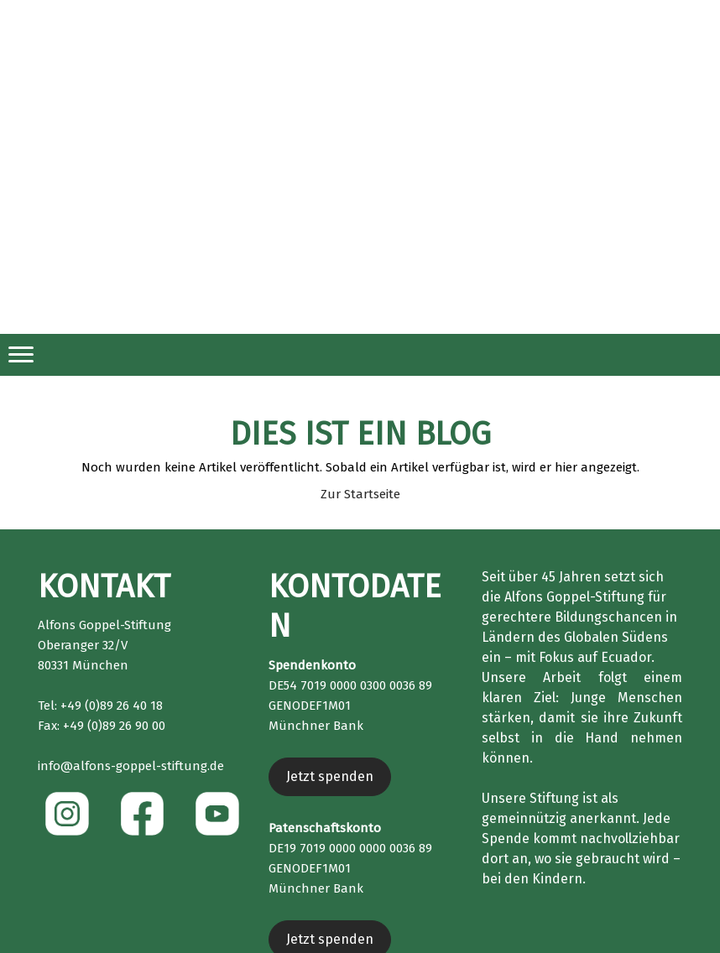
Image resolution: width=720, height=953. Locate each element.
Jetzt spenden (329, 776)
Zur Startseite (360, 494)
